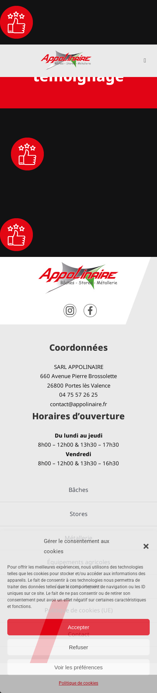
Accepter (78, 627)
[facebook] (90, 306)
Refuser (78, 647)
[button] (146, 546)
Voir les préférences (78, 667)
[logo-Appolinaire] (66, 53)
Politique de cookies (78, 683)
